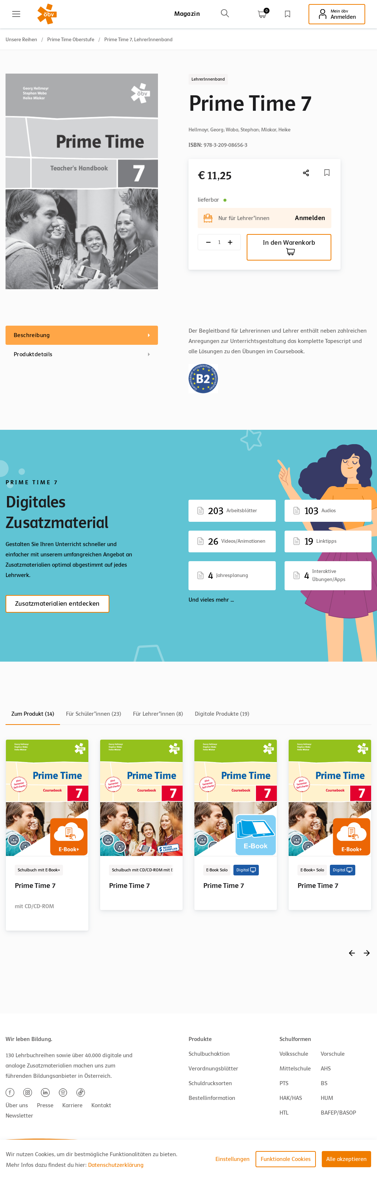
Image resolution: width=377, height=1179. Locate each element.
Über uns (17, 1105)
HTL (283, 1112)
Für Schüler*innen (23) (93, 714)
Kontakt (101, 1105)
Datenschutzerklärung (116, 1165)
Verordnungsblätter (213, 1068)
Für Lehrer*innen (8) (158, 714)
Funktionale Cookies (286, 1159)
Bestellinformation (211, 1098)
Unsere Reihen (21, 39)
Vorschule (333, 1054)
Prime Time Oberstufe (70, 39)
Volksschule (293, 1054)
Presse (45, 1105)
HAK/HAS (290, 1098)
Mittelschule (295, 1068)
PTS (283, 1083)
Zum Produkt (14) (32, 714)
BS (324, 1083)
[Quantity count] (219, 242)
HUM (327, 1098)
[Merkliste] (327, 172)
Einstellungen (232, 1159)
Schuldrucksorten (210, 1083)
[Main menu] (16, 14)
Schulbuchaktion (209, 1054)
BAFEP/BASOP (338, 1112)
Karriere (72, 1105)
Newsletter (19, 1115)
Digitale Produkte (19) (222, 714)
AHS (326, 1068)
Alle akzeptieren (346, 1159)
